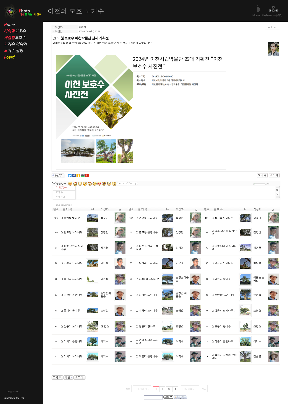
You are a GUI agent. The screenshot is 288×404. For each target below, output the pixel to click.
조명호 (180, 310)
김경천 (257, 232)
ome (20, 25)
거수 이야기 (20, 44)
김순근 (257, 356)
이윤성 (104, 263)
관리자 (82, 27)
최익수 (104, 341)
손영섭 (257, 294)
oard (20, 57)
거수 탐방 (20, 51)
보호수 (20, 31)
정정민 (104, 217)
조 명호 (105, 326)
